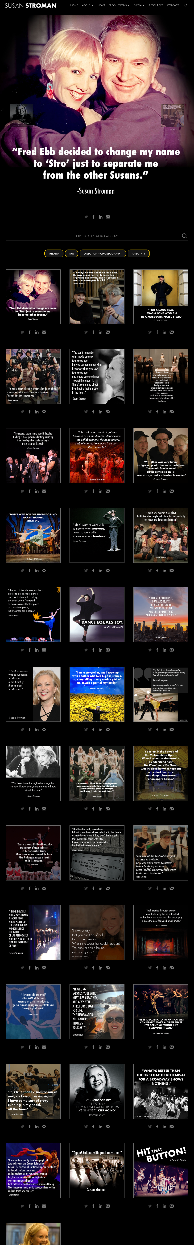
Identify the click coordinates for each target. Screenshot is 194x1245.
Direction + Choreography (103, 253)
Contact (173, 5)
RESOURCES (156, 5)
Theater (54, 253)
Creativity (138, 253)
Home (74, 5)
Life (71, 253)
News (101, 5)
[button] (88, 5)
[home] (31, 5)
